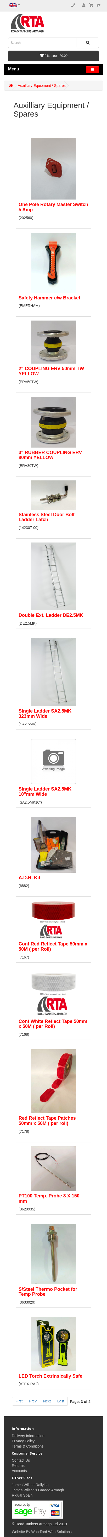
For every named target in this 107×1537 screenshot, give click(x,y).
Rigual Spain (22, 1495)
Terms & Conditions (27, 1446)
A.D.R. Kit (29, 877)
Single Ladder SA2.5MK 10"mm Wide (45, 791)
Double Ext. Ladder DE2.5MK (51, 615)
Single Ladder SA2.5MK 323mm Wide (45, 713)
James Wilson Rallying (30, 1485)
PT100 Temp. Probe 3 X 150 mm (49, 1198)
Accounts (19, 1471)
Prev (33, 1401)
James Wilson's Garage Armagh (38, 1490)
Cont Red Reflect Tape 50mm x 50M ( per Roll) (53, 946)
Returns (18, 1465)
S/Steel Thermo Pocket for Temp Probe (48, 1292)
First (18, 1401)
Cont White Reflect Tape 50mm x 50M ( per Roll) (53, 1024)
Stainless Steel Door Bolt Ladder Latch (47, 517)
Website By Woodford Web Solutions (42, 1532)
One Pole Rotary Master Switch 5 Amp (53, 207)
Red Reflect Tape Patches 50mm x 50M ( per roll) (47, 1121)
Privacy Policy (23, 1441)
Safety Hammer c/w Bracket (49, 297)
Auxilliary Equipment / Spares (42, 85)
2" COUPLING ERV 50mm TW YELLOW (51, 371)
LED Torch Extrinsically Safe (50, 1376)
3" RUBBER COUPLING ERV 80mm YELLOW (50, 455)
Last (60, 1401)
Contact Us (21, 1460)
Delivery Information (28, 1436)
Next (47, 1401)
